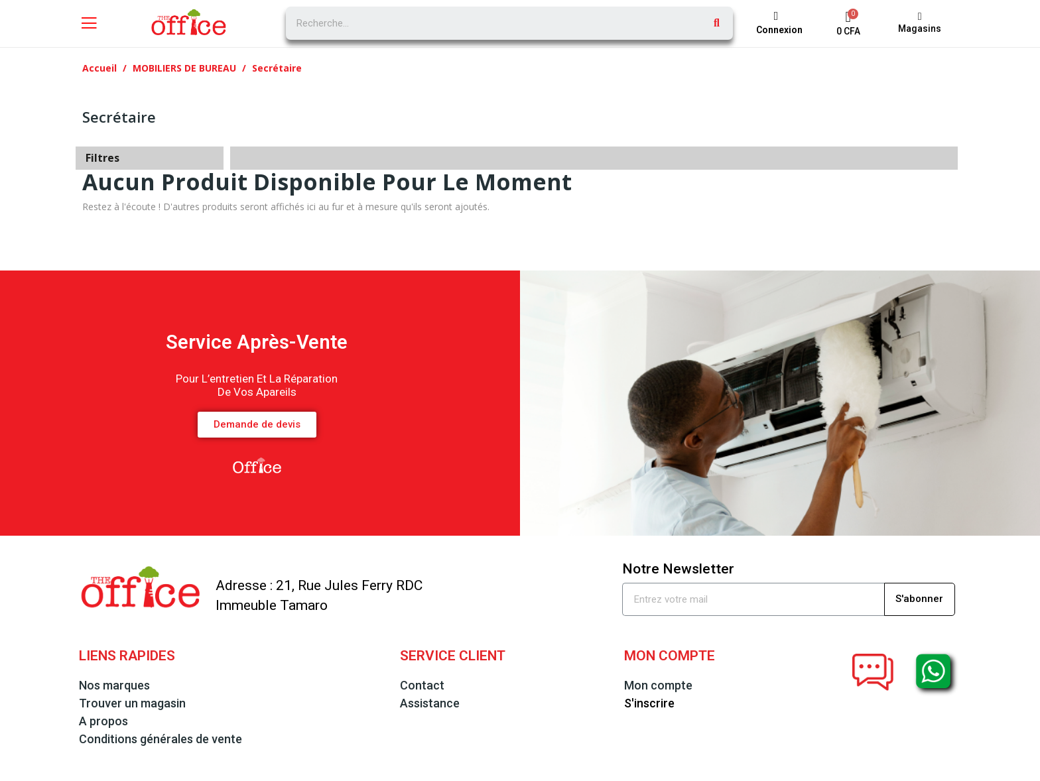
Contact (422, 685)
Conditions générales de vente (160, 739)
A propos (103, 721)
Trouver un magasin (132, 703)
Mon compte (658, 685)
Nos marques (114, 685)
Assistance (430, 703)
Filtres (102, 157)
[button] (920, 23)
